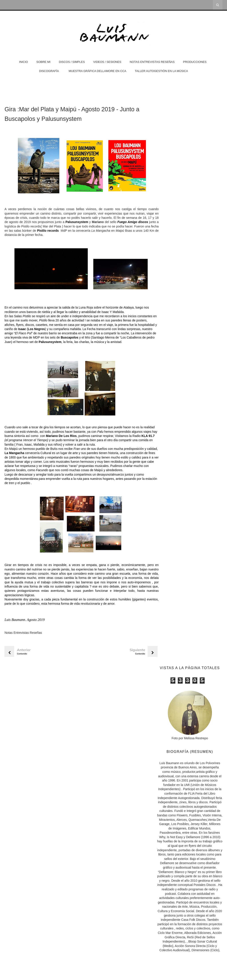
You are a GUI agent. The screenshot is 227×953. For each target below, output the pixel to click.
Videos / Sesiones (107, 62)
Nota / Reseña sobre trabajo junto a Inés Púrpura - (191, 783)
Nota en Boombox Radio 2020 (180, 788)
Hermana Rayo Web (174, 688)
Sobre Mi (43, 62)
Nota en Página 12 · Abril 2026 (182, 733)
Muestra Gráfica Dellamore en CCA (97, 71)
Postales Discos (173, 630)
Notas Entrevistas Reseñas (152, 62)
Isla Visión (168, 678)
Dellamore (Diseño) (175, 625)
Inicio (23, 62)
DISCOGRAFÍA (49, 71)
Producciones (195, 62)
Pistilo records (83, 231)
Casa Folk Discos (174, 641)
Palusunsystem (89, 223)
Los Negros (76, 330)
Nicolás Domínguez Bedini (178, 683)
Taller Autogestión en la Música (161, 71)
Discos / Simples (72, 62)
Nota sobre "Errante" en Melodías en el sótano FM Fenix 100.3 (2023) (188, 740)
